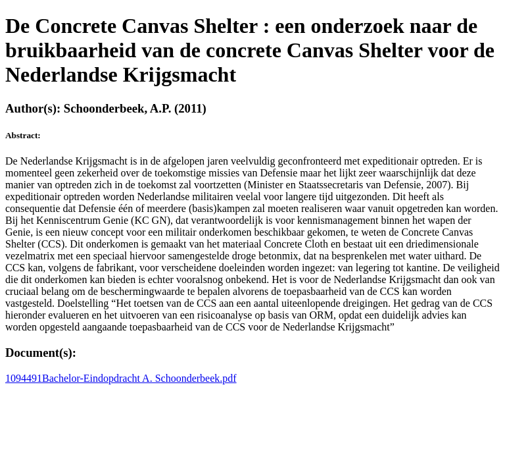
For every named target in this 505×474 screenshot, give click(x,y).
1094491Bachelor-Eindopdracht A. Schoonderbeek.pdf (121, 378)
